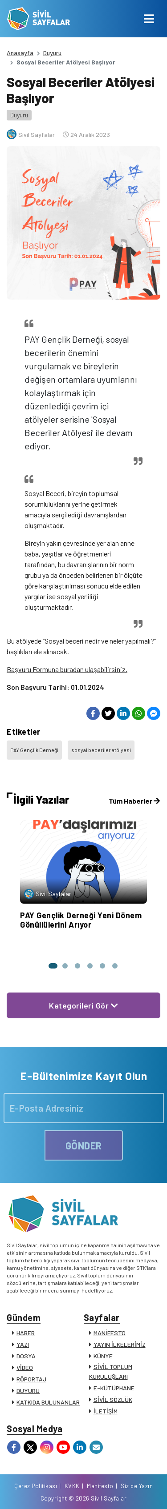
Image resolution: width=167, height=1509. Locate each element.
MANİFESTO (110, 1333)
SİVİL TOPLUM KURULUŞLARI (110, 1371)
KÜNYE (103, 1356)
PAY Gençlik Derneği (34, 750)
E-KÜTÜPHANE (114, 1388)
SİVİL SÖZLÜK (113, 1399)
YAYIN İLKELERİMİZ (120, 1344)
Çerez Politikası (35, 1485)
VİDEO (24, 1367)
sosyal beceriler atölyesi (101, 750)
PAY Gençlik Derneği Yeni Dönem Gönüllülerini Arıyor (81, 920)
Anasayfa (20, 52)
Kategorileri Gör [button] (83, 1005)
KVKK (72, 1485)
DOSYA (26, 1356)
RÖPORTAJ (31, 1379)
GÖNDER (83, 1145)
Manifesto (100, 1485)
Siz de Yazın (137, 1485)
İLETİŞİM (106, 1411)
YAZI (22, 1344)
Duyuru (52, 52)
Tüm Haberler (134, 801)
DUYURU (28, 1390)
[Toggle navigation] (149, 19)
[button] (53, 966)
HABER (25, 1333)
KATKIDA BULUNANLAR (48, 1402)
